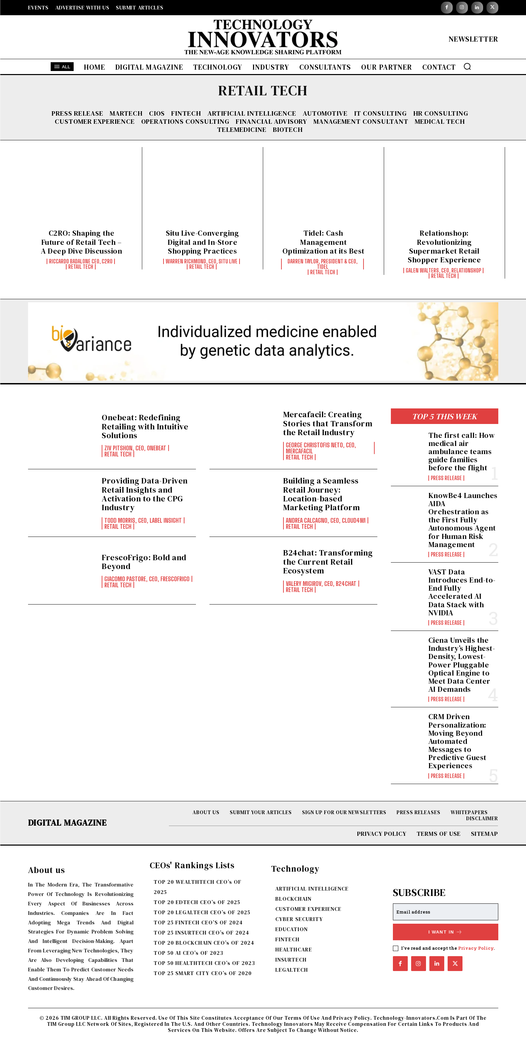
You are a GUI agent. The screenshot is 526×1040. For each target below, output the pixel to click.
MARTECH (126, 113)
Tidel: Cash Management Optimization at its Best (323, 242)
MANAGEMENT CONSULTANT (361, 121)
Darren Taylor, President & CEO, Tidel (322, 264)
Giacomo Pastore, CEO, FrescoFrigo (147, 579)
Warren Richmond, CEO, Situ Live (201, 261)
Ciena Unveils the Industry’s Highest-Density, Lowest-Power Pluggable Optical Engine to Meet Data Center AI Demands (461, 664)
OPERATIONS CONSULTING (185, 121)
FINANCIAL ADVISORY (271, 121)
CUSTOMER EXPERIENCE (95, 121)
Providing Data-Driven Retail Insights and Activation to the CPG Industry (145, 494)
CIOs (157, 113)
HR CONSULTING (440, 113)
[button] (467, 66)
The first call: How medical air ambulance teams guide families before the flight (461, 451)
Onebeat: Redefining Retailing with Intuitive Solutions (145, 426)
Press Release (77, 113)
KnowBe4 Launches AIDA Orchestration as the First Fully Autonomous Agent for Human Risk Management (463, 519)
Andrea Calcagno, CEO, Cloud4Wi (326, 520)
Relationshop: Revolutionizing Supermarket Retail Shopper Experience (444, 246)
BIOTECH (288, 129)
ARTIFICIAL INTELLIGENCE (251, 113)
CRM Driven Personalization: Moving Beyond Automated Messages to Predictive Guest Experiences (457, 741)
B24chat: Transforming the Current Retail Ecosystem (328, 561)
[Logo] (263, 39)
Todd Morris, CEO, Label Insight (143, 520)
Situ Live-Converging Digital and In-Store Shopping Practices (202, 242)
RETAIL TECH (80, 266)
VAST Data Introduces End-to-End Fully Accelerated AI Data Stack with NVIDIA (462, 592)
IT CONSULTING (380, 113)
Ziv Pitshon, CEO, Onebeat (135, 448)
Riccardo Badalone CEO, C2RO (80, 261)
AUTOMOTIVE (325, 113)
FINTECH (186, 113)
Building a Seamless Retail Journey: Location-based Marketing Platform (321, 494)
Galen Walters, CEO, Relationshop (443, 270)
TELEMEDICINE (242, 129)
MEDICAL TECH (440, 121)
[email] (445, 911)
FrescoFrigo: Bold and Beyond (144, 562)
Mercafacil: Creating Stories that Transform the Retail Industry (327, 423)
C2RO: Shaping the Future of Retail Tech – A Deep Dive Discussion (81, 242)
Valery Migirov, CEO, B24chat (321, 584)
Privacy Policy (476, 948)
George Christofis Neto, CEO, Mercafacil (321, 448)
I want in (445, 932)
